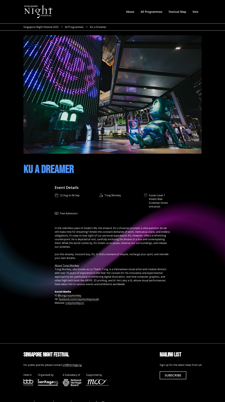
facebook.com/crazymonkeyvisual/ (79, 299)
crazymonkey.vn (74, 303)
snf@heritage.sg (72, 365)
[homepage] (38, 12)
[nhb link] (72, 382)
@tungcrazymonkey (70, 295)
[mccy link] (97, 382)
